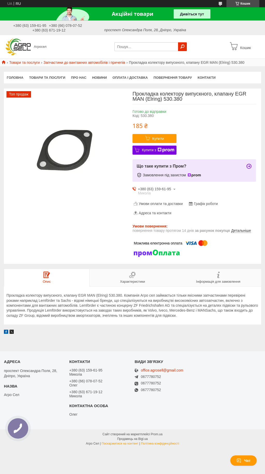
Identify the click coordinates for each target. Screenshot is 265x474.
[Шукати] (182, 46)
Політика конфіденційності (160, 443)
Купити (158, 139)
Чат (244, 460)
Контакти (207, 78)
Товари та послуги (24, 62)
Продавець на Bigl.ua (132, 439)
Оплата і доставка (130, 78)
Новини (99, 78)
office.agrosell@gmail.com (162, 370)
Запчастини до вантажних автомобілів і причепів (84, 62)
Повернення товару (172, 78)
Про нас (78, 78)
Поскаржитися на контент (119, 443)
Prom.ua (157, 434)
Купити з (158, 150)
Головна (15, 78)
